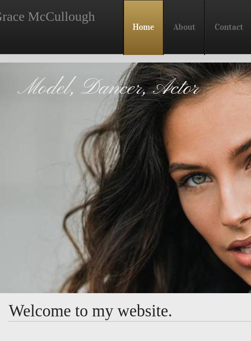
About (184, 27)
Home (143, 27)
